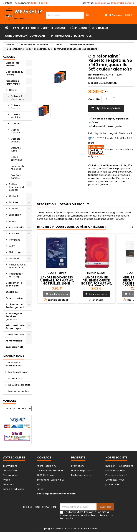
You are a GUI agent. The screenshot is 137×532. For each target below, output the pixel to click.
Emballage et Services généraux (14, 316)
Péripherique (78, 28)
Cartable (14, 196)
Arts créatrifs (16, 227)
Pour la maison (15, 298)
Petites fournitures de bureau (17, 187)
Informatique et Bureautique (71, 36)
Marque (93, 83)
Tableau (14, 258)
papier (13, 221)
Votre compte (14, 457)
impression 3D (14, 347)
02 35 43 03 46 (38, 2)
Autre (12, 246)
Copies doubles (16, 131)
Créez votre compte (122, 2)
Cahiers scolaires (16, 116)
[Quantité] (106, 99)
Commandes (10, 475)
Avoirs (6, 479)
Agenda (14, 208)
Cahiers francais (15, 107)
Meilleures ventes (18, 391)
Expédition (15, 215)
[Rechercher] (68, 15)
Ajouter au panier (105, 108)
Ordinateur (100, 28)
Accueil (9, 57)
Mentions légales (18, 372)
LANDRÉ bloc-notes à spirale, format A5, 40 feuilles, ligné (57, 280)
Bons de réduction (13, 489)
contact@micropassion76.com (56, 493)
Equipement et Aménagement (15, 306)
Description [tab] (46, 204)
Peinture (14, 233)
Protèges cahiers (16, 176)
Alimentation (14, 340)
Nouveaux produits (19, 385)
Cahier (13, 90)
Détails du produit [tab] (74, 204)
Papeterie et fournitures (30, 28)
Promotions (15, 378)
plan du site (112, 484)
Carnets (15, 123)
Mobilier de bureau (12, 64)
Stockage (58, 28)
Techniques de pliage (16, 275)
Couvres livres (16, 149)
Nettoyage (15, 252)
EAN (119, 74)
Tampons (14, 239)
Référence (94, 74)
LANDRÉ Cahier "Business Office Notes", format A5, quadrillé (96, 282)
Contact (7, 2)
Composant (38, 36)
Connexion (100, 2)
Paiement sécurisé (116, 475)
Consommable (15, 36)
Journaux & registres (17, 167)
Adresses (8, 484)
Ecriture (13, 202)
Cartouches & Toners (14, 73)
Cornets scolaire (15, 140)
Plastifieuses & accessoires (17, 266)
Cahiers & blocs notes (17, 98)
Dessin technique (17, 158)
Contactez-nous (115, 479)
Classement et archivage (15, 284)
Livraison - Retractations (13, 364)
